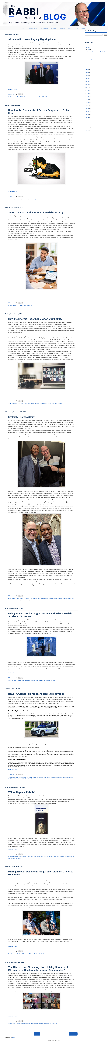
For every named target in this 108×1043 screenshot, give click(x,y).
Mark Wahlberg (30, 953)
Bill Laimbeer (16, 598)
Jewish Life (46, 856)
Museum (38, 680)
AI (8, 305)
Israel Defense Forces (49, 777)
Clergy (9, 403)
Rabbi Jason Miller (60, 856)
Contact (83, 28)
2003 (87, 130)
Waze (32, 778)
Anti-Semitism (11, 199)
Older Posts (73, 1034)
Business (21, 598)
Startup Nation (21, 778)
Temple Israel (47, 199)
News (69, 28)
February (90, 59)
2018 (87, 84)
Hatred (23, 199)
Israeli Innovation (61, 777)
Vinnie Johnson (33, 600)
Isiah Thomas (52, 598)
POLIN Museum (47, 680)
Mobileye (16, 778)
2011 (87, 105)
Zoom (56, 1023)
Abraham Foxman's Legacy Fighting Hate (32, 39)
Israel (42, 777)
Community (14, 403)
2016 (87, 90)
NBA (9, 600)
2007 (87, 117)
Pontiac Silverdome (25, 600)
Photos (76, 28)
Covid (18, 403)
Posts (13, 1037)
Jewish (26, 199)
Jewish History (28, 680)
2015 (87, 93)
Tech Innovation (11, 858)
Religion (49, 403)
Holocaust (14, 680)
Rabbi (45, 403)
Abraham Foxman (12, 96)
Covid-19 (14, 1023)
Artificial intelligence (14, 305)
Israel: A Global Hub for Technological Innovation (36, 693)
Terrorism (52, 199)
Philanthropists (37, 953)
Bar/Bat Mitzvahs (44, 28)
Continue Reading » (13, 89)
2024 (87, 66)
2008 (87, 114)
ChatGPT (21, 305)
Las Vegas (57, 598)
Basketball (10, 598)
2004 (87, 127)
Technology (29, 305)
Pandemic (42, 403)
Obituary (36, 96)
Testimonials (62, 28)
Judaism (31, 199)
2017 (87, 87)
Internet (25, 403)
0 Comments (11, 94)
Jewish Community (35, 403)
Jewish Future (40, 856)
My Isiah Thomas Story (21, 417)
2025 (87, 63)
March (89, 56)
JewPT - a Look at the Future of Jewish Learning (36, 212)
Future (24, 856)
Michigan (32, 96)
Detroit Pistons (30, 598)
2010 (87, 108)
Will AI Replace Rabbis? (22, 792)
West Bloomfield (58, 199)
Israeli (55, 777)
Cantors (10, 1023)
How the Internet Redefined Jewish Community (35, 319)
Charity (14, 953)
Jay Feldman (23, 953)
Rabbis (66, 856)
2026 (87, 47)
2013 (87, 99)
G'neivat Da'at (30, 856)
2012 (87, 102)
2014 (87, 96)
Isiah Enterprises (44, 598)
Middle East (10, 778)
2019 (87, 81)
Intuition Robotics (37, 777)
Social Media (40, 199)
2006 (87, 121)
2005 (87, 124)
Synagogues (71, 856)
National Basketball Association (67, 598)
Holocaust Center (20, 680)
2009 (87, 111)
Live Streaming (23, 1023)
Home (22, 28)
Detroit (21, 403)
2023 (87, 69)
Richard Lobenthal (43, 96)
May (89, 49)
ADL (17, 96)
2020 (87, 78)
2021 (87, 75)
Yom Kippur (51, 1023)
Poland (41, 680)
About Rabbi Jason (32, 28)
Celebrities (10, 953)
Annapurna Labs (11, 777)
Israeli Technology (69, 777)
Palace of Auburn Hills (15, 600)
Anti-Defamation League (24, 96)
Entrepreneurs (37, 598)
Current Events (18, 199)
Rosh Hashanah (34, 1023)
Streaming (40, 1023)
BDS (17, 777)
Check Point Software (28, 777)
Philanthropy (43, 953)
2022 (87, 72)
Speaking (53, 28)
